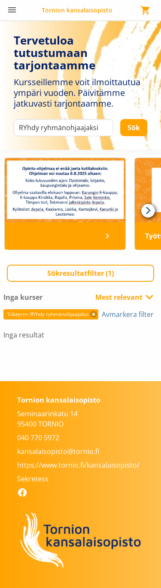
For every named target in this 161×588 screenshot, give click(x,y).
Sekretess (33, 479)
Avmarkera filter (128, 314)
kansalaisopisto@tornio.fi (58, 451)
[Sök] (133, 127)
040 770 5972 (38, 437)
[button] (80, 273)
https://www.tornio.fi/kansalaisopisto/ (78, 465)
